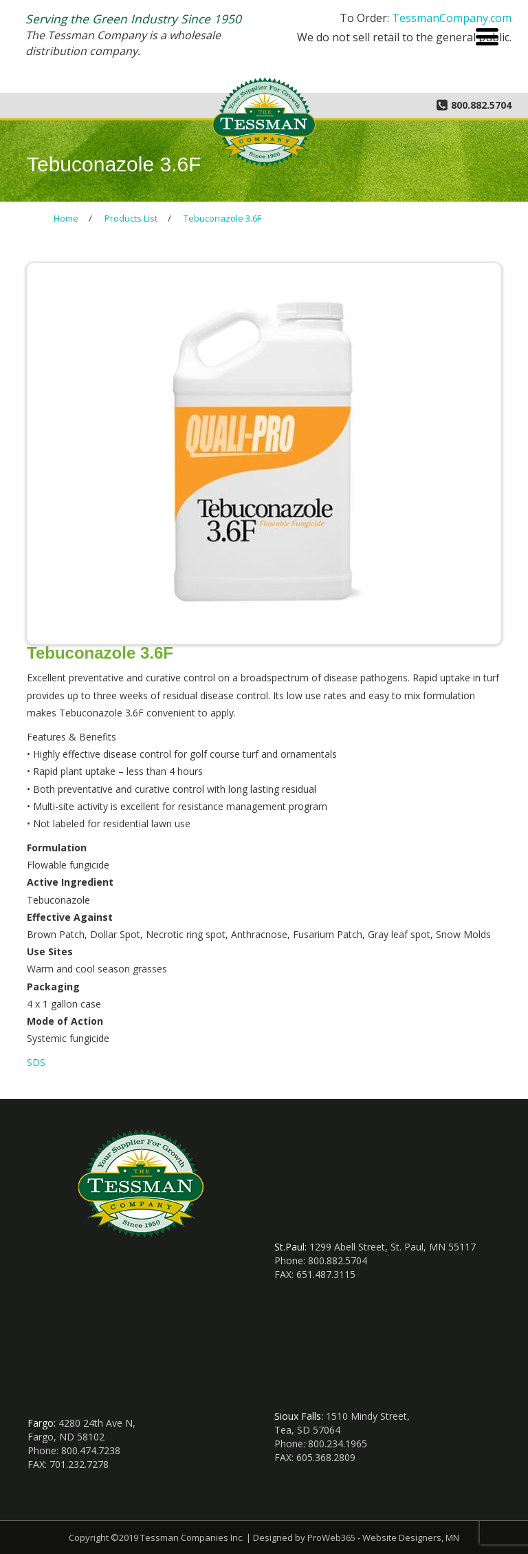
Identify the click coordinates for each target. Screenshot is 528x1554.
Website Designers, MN (410, 1537)
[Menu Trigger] (487, 35)
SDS (36, 1062)
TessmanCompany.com (452, 17)
